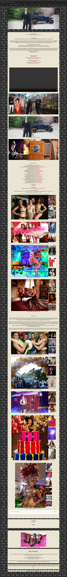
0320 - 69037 (31, 188)
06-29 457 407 (38, 188)
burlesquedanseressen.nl (36, 172)
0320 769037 (34, 56)
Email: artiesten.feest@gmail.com (15, 4)
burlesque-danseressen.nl (38, 170)
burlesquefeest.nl (37, 173)
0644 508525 (35, 57)
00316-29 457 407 (31, 191)
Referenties (49, 4)
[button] (15, 512)
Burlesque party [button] (56, 4)
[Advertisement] (33, 575)
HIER (33, 566)
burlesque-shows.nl (39, 177)
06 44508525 (35, 62)
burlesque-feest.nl (38, 169)
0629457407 (30, 62)
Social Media (34, 520)
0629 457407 (30, 57)
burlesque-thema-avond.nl (39, 174)
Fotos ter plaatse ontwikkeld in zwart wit (8, 2)
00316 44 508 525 (38, 191)
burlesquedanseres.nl (37, 175)
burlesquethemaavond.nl (39, 176)
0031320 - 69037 (23, 191)
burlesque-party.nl (36, 167)
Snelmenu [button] (64, 4)
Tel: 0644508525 (25, 4)
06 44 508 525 (43, 188)
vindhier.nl (33, 522)
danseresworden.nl (40, 182)
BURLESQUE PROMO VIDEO (33, 80)
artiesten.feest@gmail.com (35, 58)
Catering (39, 4)
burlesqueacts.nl (37, 168)
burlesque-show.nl (40, 171)
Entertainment (32, 4)
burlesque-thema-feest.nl (37, 178)
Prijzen (44, 4)
